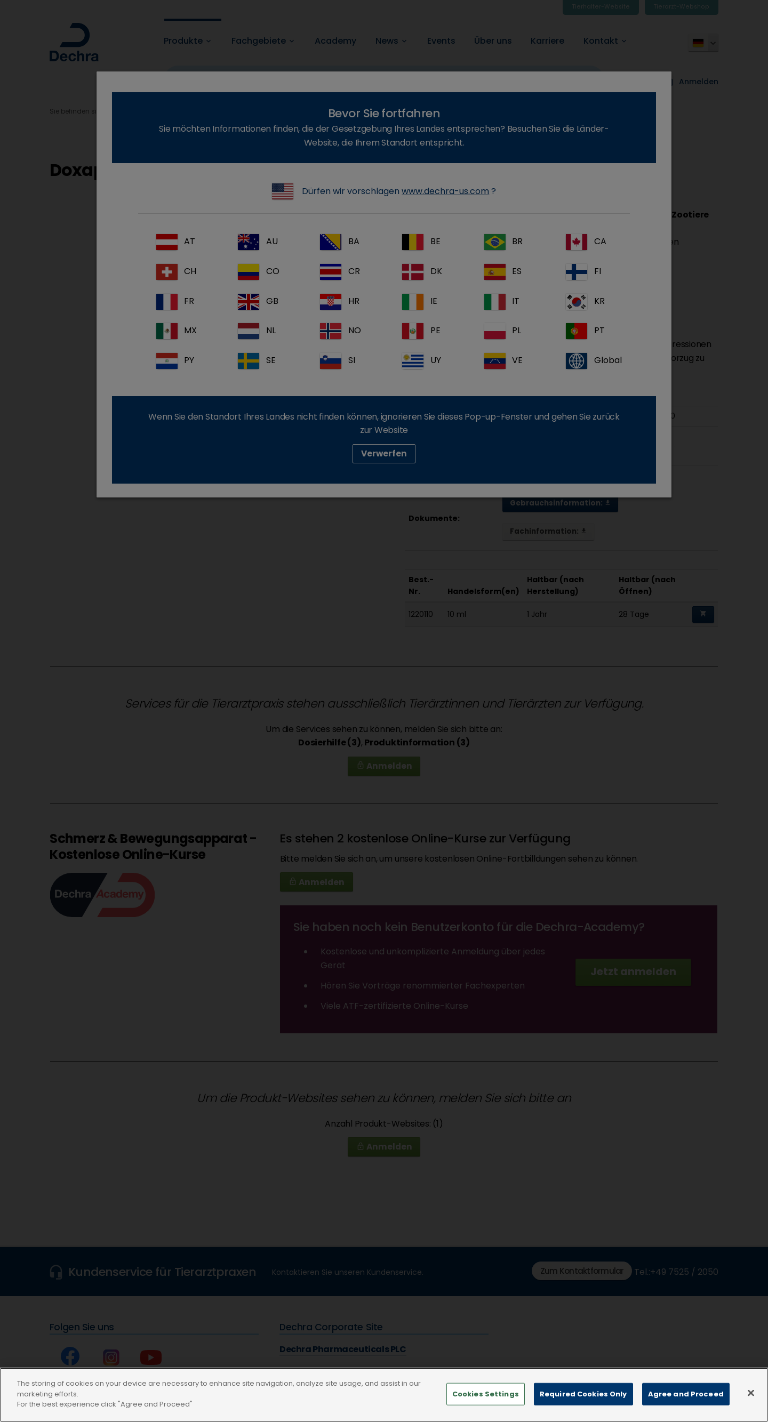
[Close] (751, 1400)
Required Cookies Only (583, 1401)
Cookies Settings (485, 1401)
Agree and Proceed (686, 1401)
